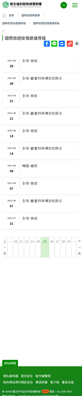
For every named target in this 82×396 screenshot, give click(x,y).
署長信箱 (68, 382)
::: (3, 31)
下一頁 (79, 247)
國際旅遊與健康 (30, 15)
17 (57, 241)
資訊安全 (27, 376)
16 (52, 241)
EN (64, 5)
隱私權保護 (10, 376)
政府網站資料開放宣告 (18, 382)
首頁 (11, 15)
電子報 (54, 382)
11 (21, 241)
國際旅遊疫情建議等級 (46, 23)
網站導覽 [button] (10, 363)
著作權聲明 (42, 376)
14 (38, 241)
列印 (61, 44)
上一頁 (4, 247)
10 (15, 241)
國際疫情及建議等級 (14, 23)
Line (54, 44)
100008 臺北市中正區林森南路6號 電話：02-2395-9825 (37, 391)
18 (63, 241)
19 (68, 241)
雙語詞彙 (42, 382)
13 (32, 241)
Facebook (46, 44)
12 (26, 241)
